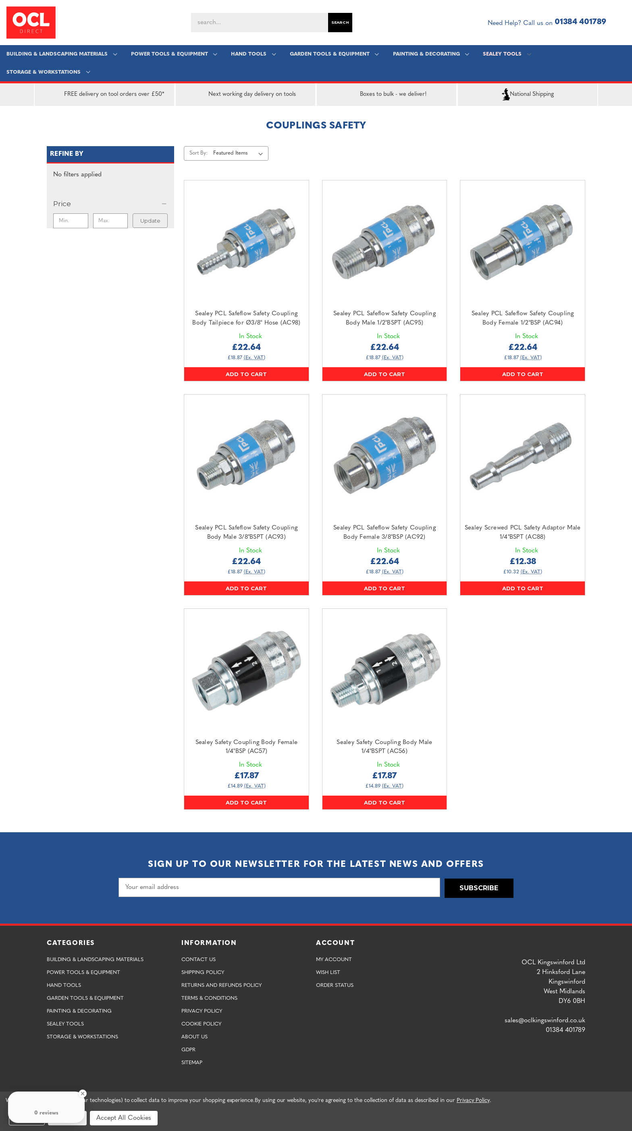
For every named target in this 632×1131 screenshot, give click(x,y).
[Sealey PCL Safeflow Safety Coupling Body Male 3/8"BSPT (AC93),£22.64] (246, 457)
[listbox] (240, 153)
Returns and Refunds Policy (221, 984)
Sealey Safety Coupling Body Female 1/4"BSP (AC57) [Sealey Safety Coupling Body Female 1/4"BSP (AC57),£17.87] (246, 747)
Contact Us (198, 958)
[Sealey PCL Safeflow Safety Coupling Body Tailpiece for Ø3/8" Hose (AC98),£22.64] (246, 242)
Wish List (328, 971)
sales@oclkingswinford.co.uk (545, 1020)
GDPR (188, 1049)
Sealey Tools (506, 54)
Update (150, 220)
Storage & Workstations (48, 72)
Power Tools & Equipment (174, 54)
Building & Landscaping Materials (62, 54)
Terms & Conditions (209, 997)
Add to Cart (246, 374)
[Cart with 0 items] (622, 22)
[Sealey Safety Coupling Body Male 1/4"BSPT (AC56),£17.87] (384, 671)
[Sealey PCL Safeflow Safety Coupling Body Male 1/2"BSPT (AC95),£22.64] (384, 242)
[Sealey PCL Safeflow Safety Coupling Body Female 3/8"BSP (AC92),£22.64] (384, 457)
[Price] (110, 204)
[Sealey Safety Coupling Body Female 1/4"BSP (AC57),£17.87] (246, 671)
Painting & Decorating (430, 54)
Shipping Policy (202, 971)
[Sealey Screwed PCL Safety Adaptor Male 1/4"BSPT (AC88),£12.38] (522, 457)
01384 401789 (580, 22)
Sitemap (191, 1062)
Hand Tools (253, 54)
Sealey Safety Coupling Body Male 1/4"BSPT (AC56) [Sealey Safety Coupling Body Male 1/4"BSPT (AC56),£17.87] (384, 747)
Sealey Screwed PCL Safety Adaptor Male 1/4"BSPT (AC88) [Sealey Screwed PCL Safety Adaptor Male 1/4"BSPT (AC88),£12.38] (523, 532)
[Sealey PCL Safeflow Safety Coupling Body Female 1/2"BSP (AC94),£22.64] (522, 242)
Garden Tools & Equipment (334, 54)
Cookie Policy (201, 1023)
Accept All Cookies (123, 1118)
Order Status (334, 984)
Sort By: (198, 153)
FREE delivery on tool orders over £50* (104, 95)
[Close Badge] (83, 1094)
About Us (194, 1036)
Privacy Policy (201, 1010)
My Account (334, 958)
